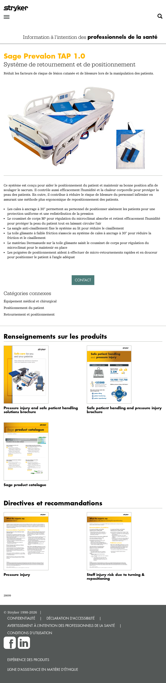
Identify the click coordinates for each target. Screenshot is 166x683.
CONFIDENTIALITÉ (21, 618)
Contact (83, 280)
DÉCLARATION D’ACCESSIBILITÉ (71, 618)
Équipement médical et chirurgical (30, 301)
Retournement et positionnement (29, 314)
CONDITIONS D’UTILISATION (29, 633)
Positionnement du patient (24, 308)
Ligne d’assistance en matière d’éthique (42, 669)
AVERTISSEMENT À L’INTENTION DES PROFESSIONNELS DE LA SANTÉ (61, 625)
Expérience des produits (28, 659)
